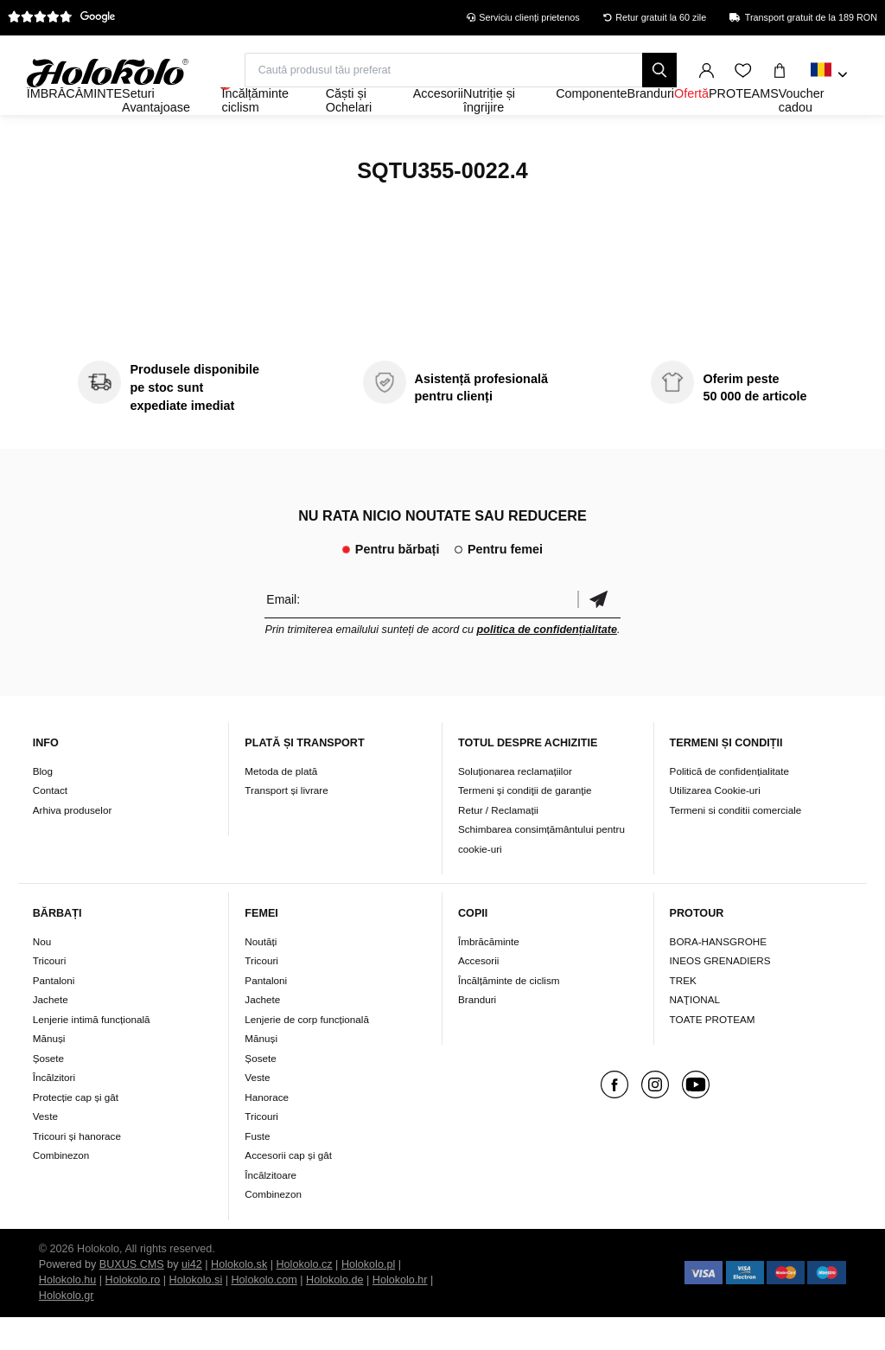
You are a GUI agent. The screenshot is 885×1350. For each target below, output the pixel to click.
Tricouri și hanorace (77, 1168)
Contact (50, 823)
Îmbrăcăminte (488, 974)
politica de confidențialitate (547, 663)
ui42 (191, 1297)
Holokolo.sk (239, 1297)
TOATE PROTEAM (712, 1052)
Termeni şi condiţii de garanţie (525, 823)
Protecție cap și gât (75, 1130)
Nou (42, 974)
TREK (683, 1013)
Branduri (477, 1032)
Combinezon (61, 1187)
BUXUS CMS (131, 1297)
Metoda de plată (281, 803)
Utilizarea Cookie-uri (715, 823)
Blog (43, 803)
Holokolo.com (263, 1313)
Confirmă (599, 632)
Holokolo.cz (305, 1297)
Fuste (257, 1168)
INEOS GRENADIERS (720, 993)
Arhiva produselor (72, 842)
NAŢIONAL (695, 1032)
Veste (45, 1149)
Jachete (50, 1032)
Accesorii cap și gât (288, 1187)
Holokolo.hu (68, 1313)
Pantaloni (54, 1013)
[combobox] (829, 75)
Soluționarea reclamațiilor (515, 803)
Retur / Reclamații (498, 842)
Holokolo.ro (133, 1313)
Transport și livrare (286, 823)
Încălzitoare (270, 1207)
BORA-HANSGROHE (718, 974)
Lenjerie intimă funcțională (91, 1052)
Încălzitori (54, 1110)
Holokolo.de (335, 1313)
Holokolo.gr (66, 1328)
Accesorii (478, 993)
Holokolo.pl (368, 1297)
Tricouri (50, 993)
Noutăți (261, 974)
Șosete (48, 1091)
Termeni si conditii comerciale (736, 842)
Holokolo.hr (400, 1313)
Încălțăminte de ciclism (509, 1013)
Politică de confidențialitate (729, 803)
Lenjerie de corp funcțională (307, 1052)
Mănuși (49, 1071)
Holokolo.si (196, 1313)
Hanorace (267, 1130)
